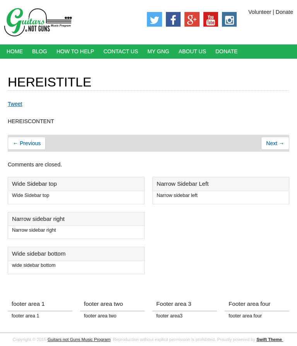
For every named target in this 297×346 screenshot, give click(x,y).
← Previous (27, 143)
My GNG (158, 51)
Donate (226, 51)
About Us (192, 51)
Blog (39, 51)
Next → (275, 143)
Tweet (15, 104)
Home (15, 51)
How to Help (75, 51)
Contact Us (120, 51)
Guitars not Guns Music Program (79, 339)
